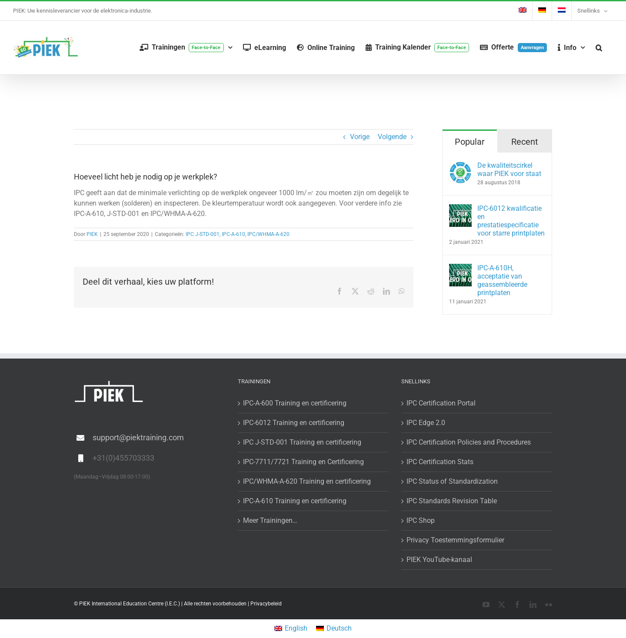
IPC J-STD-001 (203, 234)
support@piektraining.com (138, 437)
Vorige (360, 137)
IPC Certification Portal (441, 403)
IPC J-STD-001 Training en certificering (302, 442)
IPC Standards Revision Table (451, 501)
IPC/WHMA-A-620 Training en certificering (307, 481)
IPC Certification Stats (439, 462)
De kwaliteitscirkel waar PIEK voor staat (509, 169)
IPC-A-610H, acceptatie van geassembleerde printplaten (502, 280)
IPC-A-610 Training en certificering (294, 501)
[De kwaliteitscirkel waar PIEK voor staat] (460, 166)
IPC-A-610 (233, 234)
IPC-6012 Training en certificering (293, 423)
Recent (524, 141)
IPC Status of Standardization (452, 481)
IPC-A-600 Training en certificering (294, 403)
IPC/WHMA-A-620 (268, 234)
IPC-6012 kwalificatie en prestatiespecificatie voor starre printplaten (511, 220)
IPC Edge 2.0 (425, 423)
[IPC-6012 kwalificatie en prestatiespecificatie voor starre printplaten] (460, 209)
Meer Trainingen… (270, 520)
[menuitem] (522, 10)
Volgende (392, 137)
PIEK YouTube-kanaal (439, 559)
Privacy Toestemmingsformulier (455, 540)
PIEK (92, 234)
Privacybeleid (266, 604)
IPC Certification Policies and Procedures (468, 442)
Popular (470, 141)
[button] (599, 47)
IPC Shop (420, 520)
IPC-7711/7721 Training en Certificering (303, 462)
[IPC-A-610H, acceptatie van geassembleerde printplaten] (460, 269)
